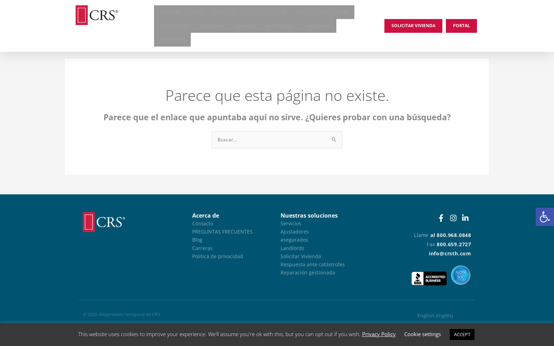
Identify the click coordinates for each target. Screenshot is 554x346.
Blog (196, 13)
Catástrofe (172, 42)
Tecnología (211, 27)
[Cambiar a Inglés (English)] (435, 316)
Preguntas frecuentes (323, 13)
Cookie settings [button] (422, 334)
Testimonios (173, 27)
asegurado (318, 27)
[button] (545, 217)
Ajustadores (280, 27)
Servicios (245, 27)
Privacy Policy (379, 334)
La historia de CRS (266, 13)
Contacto (224, 13)
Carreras (169, 13)
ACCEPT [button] (462, 334)
